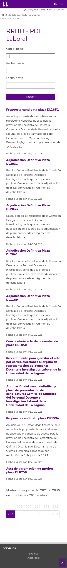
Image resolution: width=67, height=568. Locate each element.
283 (11, 514)
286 (37, 514)
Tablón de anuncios (31, 15)
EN (55, 4)
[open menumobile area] (61, 4)
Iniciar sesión (55, 10)
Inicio (2, 15)
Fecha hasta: (15, 78)
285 (28, 514)
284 (20, 514)
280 (37, 506)
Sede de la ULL (13, 15)
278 (20, 506)
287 (46, 514)
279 (28, 506)
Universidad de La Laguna (8, 4)
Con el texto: (15, 49)
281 (46, 506)
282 (55, 506)
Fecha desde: (15, 63)
